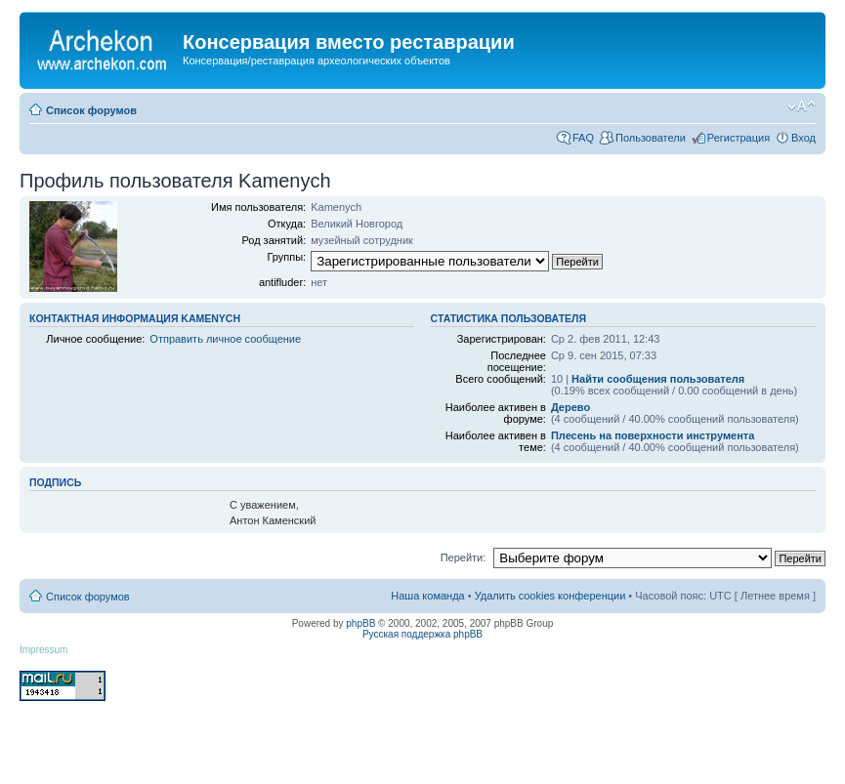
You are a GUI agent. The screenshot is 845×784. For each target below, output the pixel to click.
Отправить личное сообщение (225, 339)
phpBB (360, 623)
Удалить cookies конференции (550, 595)
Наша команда (427, 595)
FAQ (583, 138)
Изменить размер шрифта (801, 106)
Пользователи (650, 138)
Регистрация (738, 138)
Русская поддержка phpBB (422, 634)
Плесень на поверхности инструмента (652, 435)
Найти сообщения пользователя (657, 379)
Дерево (570, 407)
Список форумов (91, 110)
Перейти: (463, 557)
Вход (803, 138)
